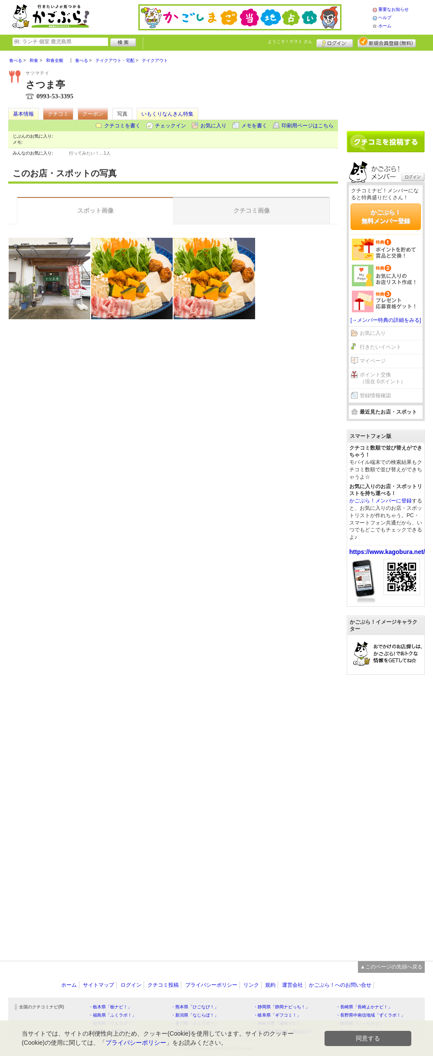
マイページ (373, 361)
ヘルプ (384, 17)
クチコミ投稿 (163, 985)
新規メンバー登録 (387, 42)
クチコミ (58, 114)
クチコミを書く (122, 126)
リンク (251, 985)
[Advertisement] (386, 87)
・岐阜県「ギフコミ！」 (277, 1015)
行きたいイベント (380, 347)
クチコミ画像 (251, 210)
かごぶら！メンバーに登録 (380, 501)
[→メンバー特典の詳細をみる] (386, 320)
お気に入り (213, 126)
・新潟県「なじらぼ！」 (195, 1015)
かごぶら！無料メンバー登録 (385, 216)
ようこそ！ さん (290, 41)
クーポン (92, 114)
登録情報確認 (375, 395)
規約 (270, 985)
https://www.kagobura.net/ (387, 551)
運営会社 (292, 985)
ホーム (384, 25)
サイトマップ (98, 985)
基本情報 (23, 114)
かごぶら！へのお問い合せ (340, 985)
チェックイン (170, 126)
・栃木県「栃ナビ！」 (110, 1006)
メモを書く (254, 126)
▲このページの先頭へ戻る (391, 967)
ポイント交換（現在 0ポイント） (383, 378)
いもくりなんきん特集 (167, 114)
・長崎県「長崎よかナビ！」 (364, 1006)
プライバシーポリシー (211, 985)
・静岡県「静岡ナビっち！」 (281, 1006)
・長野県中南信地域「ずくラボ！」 (370, 1015)
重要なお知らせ (393, 9)
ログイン (334, 42)
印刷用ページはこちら (308, 126)
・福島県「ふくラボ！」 (112, 1015)
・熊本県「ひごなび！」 (195, 1006)
